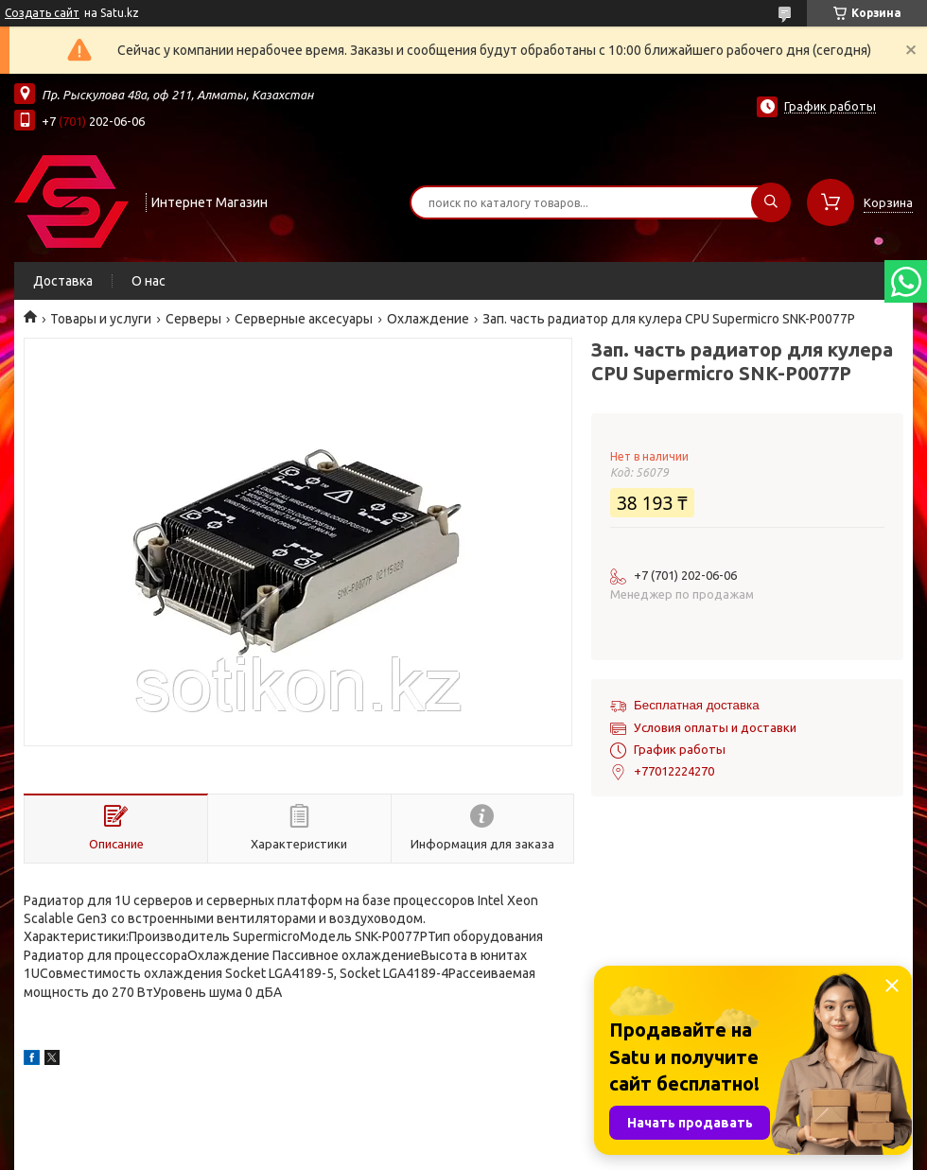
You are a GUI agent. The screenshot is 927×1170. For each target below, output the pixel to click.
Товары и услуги (100, 318)
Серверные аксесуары (304, 318)
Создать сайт (42, 13)
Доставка (63, 281)
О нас (148, 281)
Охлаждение (428, 318)
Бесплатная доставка (697, 705)
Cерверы (193, 318)
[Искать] (771, 202)
